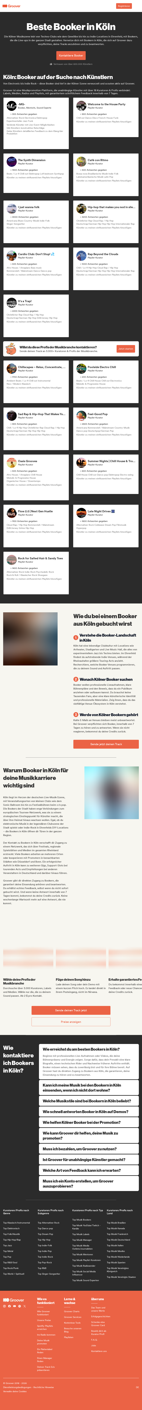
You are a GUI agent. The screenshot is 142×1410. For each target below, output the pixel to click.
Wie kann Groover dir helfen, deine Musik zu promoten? (89, 1135)
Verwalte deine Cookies (15, 1391)
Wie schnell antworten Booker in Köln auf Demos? (89, 1111)
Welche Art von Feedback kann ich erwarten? (89, 1170)
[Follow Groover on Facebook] (9, 1306)
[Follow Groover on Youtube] (14, 1306)
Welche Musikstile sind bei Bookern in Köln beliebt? (89, 1100)
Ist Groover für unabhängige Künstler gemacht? (89, 1159)
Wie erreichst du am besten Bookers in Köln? (89, 1049)
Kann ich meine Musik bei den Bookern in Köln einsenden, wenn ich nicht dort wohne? (89, 1087)
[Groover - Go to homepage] (20, 1300)
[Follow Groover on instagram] (4, 1306)
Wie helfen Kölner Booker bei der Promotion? (89, 1122)
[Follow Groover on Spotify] (19, 1306)
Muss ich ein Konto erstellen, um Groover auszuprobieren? (89, 1183)
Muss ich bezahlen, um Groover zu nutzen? (89, 1148)
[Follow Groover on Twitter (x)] (24, 1306)
